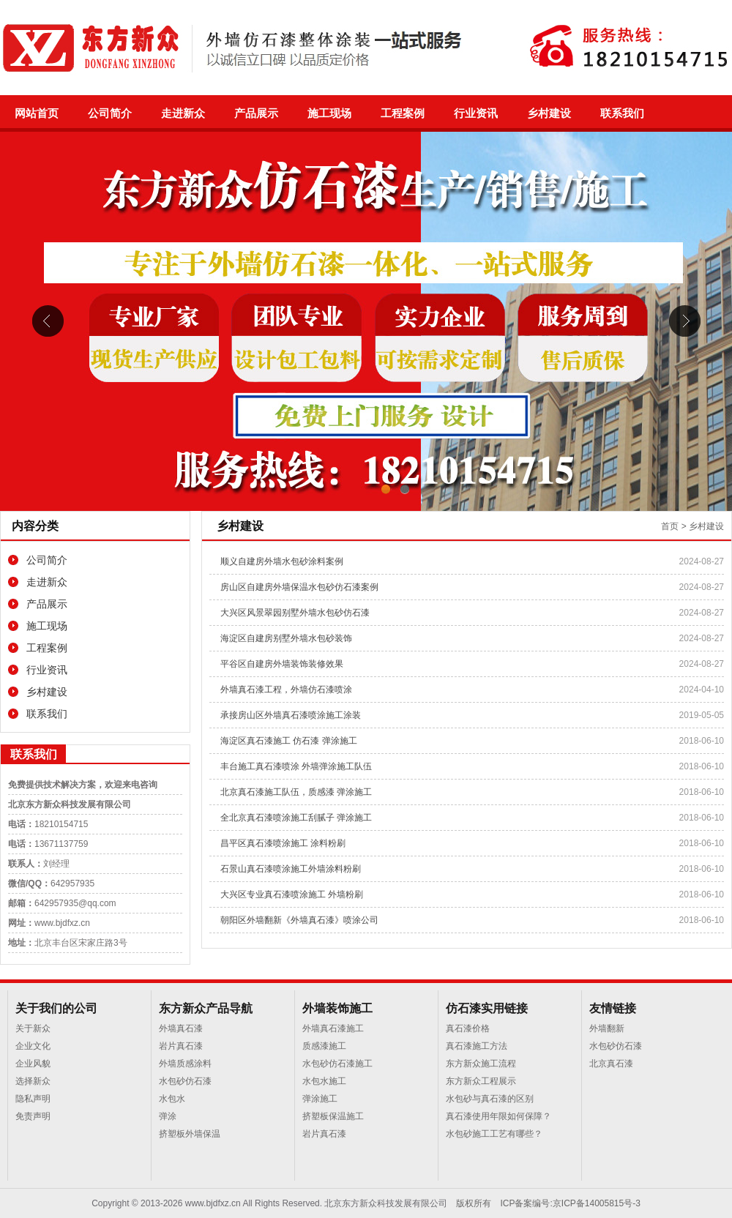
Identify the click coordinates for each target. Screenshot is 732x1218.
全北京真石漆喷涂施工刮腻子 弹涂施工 (296, 817)
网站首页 (37, 113)
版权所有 (473, 1203)
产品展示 (256, 113)
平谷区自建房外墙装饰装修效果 (281, 664)
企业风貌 (33, 1063)
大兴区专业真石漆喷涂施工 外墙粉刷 (291, 894)
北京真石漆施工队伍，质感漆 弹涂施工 (296, 792)
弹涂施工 (319, 1099)
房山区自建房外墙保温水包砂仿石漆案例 (299, 587)
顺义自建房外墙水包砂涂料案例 (281, 561)
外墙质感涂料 (185, 1063)
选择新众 (33, 1081)
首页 (670, 526)
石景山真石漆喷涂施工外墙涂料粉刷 (290, 869)
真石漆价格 (468, 1028)
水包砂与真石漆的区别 (490, 1099)
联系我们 (622, 113)
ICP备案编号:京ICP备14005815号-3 (570, 1203)
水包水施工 (324, 1081)
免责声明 (33, 1116)
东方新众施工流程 (481, 1063)
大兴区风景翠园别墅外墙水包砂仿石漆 (295, 613)
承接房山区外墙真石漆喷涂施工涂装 (290, 715)
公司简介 (110, 113)
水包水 (172, 1099)
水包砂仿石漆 (185, 1081)
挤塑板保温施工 (333, 1116)
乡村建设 (549, 113)
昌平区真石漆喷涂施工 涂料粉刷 (283, 843)
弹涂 (167, 1116)
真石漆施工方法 (476, 1046)
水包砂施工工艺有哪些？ (494, 1134)
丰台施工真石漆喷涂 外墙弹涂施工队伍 (296, 766)
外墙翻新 (606, 1028)
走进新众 (183, 113)
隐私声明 (33, 1099)
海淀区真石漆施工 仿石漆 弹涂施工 (288, 741)
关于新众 (33, 1028)
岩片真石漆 (181, 1046)
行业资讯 (476, 113)
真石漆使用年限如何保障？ (498, 1116)
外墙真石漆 (181, 1028)
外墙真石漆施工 (333, 1028)
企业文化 (33, 1046)
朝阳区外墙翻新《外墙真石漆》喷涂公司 (299, 920)
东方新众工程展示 (481, 1081)
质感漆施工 (324, 1046)
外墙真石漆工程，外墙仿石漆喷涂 (286, 689)
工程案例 (403, 113)
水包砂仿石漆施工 (337, 1063)
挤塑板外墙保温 (189, 1134)
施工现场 (329, 113)
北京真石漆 (611, 1063)
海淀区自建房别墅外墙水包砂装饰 (286, 638)
